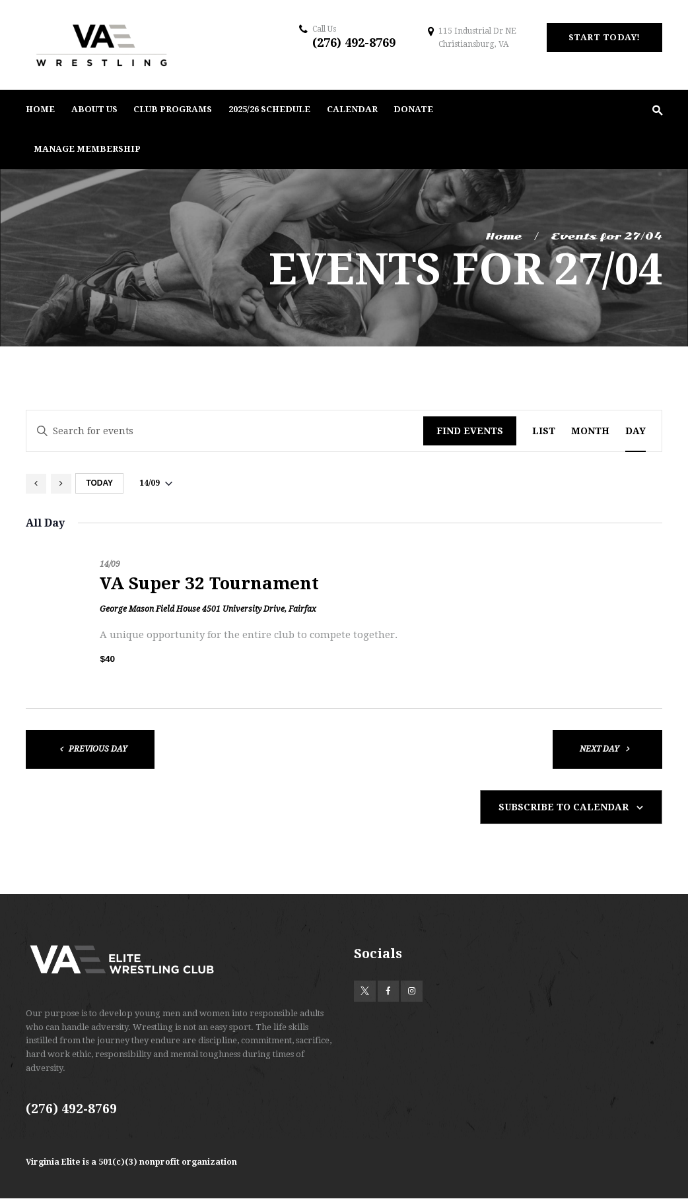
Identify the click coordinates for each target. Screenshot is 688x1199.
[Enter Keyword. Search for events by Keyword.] (224, 431)
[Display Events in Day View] (635, 431)
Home (503, 236)
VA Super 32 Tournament (209, 583)
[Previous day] (36, 484)
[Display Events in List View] (543, 431)
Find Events (469, 431)
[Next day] (61, 484)
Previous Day (98, 749)
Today (99, 483)
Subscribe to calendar (564, 807)
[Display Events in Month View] (590, 431)
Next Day (599, 749)
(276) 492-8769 (354, 42)
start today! (604, 37)
